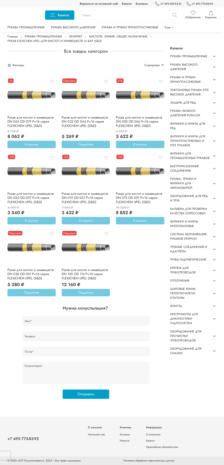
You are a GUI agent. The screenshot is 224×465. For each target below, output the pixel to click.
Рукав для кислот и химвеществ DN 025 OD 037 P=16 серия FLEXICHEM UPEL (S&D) (30, 197)
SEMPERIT (75, 36)
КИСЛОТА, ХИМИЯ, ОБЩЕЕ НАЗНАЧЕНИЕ (118, 36)
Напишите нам (96, 434)
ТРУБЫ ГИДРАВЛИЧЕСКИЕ (188, 259)
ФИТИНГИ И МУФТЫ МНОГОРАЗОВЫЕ (184, 223)
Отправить (86, 394)
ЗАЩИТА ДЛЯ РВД (183, 102)
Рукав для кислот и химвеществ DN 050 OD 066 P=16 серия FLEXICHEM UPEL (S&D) (139, 121)
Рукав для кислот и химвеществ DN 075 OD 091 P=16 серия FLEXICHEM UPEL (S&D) (139, 197)
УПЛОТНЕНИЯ (179, 280)
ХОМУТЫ (176, 306)
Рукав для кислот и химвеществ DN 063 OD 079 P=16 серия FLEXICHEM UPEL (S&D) (30, 121)
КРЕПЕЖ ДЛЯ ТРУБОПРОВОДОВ (183, 270)
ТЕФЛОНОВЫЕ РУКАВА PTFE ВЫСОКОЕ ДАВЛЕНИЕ (189, 92)
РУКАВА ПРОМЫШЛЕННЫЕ (26, 27)
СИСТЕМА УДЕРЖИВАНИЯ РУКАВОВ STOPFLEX (188, 236)
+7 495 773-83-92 (200, 4)
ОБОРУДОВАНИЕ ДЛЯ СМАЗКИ (185, 350)
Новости (125, 440)
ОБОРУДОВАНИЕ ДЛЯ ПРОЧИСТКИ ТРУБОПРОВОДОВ (185, 336)
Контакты (142, 3)
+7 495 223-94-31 (168, 4)
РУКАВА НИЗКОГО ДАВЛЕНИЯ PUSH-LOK (185, 113)
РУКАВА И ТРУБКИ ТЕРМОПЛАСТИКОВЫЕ (130, 27)
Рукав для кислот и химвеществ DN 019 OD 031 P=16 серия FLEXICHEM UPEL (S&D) (85, 197)
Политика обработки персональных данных (148, 460)
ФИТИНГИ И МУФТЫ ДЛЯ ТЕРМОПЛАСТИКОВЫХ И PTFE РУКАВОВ (187, 140)
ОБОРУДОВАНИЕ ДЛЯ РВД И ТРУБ (189, 198)
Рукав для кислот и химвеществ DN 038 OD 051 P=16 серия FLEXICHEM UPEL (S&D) (30, 274)
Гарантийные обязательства (162, 447)
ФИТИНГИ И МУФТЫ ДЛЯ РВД (187, 126)
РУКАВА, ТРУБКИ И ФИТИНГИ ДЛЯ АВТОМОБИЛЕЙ (183, 183)
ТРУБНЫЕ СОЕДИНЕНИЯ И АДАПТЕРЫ (188, 249)
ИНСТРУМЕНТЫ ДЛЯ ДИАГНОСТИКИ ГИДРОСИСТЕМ (184, 318)
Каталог (127, 3)
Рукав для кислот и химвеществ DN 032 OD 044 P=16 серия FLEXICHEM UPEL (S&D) (85, 121)
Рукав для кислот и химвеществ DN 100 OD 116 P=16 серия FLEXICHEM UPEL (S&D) (85, 274)
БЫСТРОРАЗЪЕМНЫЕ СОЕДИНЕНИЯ (184, 168)
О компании (153, 434)
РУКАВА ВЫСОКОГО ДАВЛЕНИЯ (73, 27)
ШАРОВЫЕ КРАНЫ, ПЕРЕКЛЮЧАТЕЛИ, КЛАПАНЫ (183, 293)
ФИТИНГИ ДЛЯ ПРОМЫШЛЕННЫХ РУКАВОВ (189, 155)
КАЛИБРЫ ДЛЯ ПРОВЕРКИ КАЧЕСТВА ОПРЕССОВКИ (188, 211)
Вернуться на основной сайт (99, 3)
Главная (12, 36)
